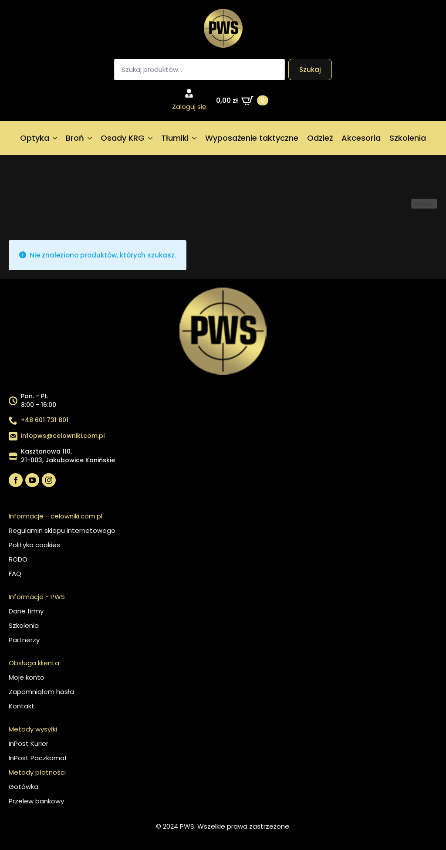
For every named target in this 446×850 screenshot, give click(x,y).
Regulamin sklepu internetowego (62, 530)
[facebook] (16, 480)
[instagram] (49, 480)
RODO (18, 559)
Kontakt (21, 706)
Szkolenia (407, 137)
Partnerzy (24, 639)
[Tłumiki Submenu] (195, 138)
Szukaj (310, 69)
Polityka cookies (34, 544)
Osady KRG (123, 137)
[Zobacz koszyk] (242, 100)
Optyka (34, 137)
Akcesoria (361, 137)
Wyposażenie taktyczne (251, 137)
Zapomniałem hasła (41, 691)
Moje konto (26, 677)
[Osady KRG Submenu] (151, 138)
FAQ (15, 573)
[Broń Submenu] (90, 138)
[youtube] (32, 480)
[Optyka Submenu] (55, 138)
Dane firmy (26, 611)
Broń (75, 137)
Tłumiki (175, 137)
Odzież (320, 137)
